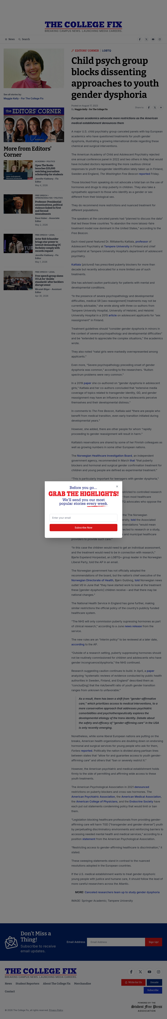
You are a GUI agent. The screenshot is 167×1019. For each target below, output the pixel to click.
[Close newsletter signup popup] (117, 486)
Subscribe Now (83, 527)
